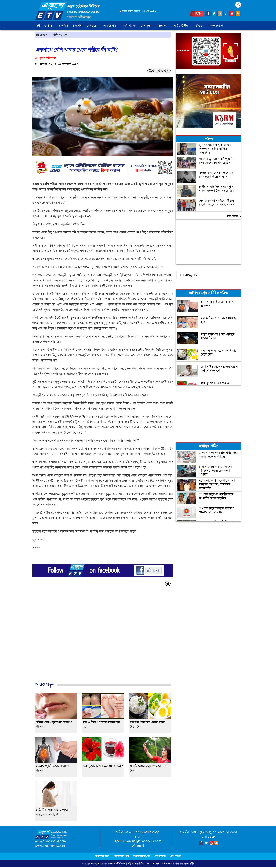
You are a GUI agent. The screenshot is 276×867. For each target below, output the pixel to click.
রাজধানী (77, 26)
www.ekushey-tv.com (50, 846)
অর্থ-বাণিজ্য (129, 26)
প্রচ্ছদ (41, 34)
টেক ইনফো (160, 856)
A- (156, 70)
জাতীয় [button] (49, 26)
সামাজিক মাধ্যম (141, 856)
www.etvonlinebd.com (50, 841)
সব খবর (234, 216)
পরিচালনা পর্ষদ (121, 856)
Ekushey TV (188, 275)
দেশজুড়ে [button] (93, 26)
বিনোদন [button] (164, 26)
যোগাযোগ (175, 856)
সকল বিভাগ (217, 26)
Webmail (138, 846)
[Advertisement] (103, 637)
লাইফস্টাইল (59, 34)
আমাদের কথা (102, 856)
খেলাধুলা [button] (147, 26)
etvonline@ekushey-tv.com (142, 841)
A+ (168, 70)
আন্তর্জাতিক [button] (111, 26)
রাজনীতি (64, 26)
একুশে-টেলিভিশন (117, 863)
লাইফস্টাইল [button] (182, 26)
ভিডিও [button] (200, 26)
